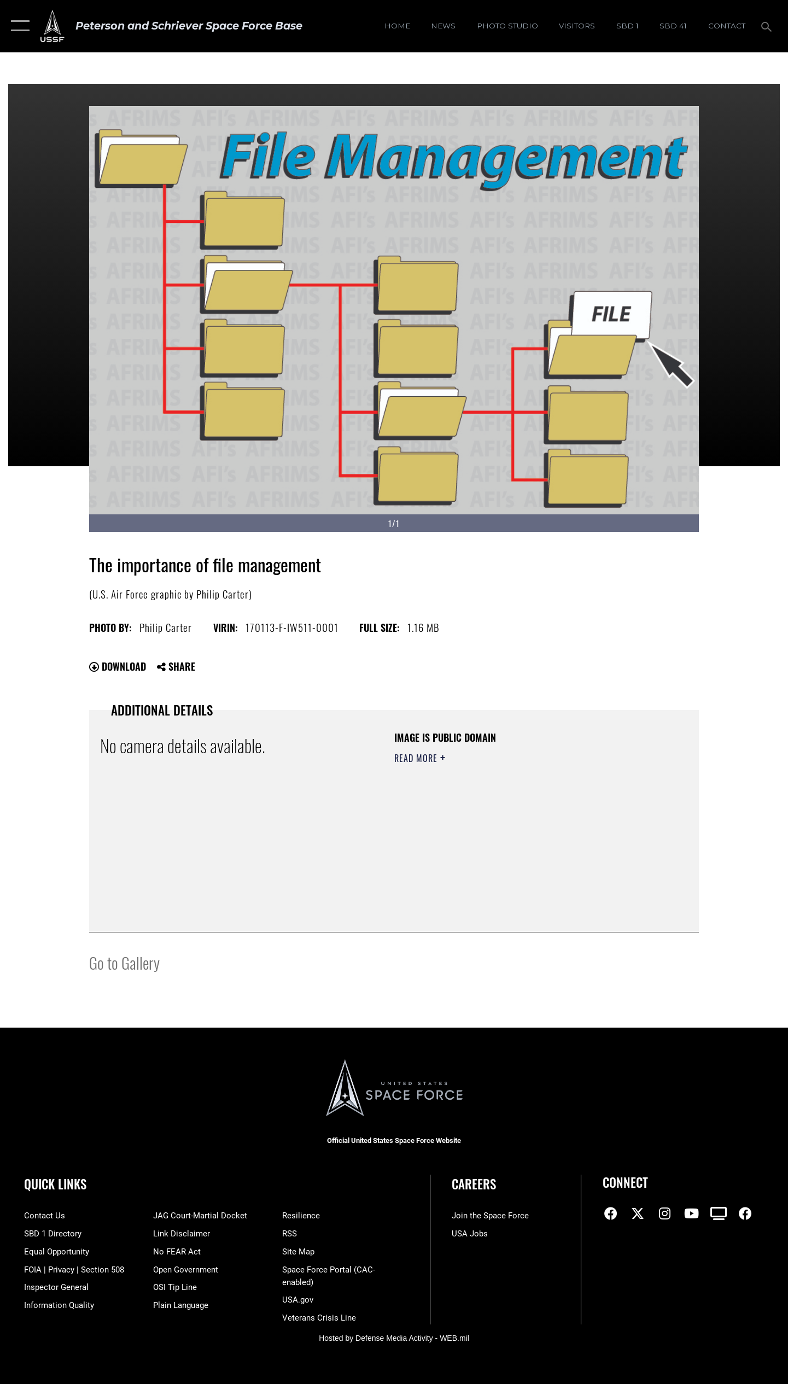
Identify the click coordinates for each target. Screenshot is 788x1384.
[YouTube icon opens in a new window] (691, 1213)
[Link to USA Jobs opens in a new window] (470, 1234)
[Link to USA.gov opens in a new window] (297, 1300)
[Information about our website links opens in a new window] (181, 1234)
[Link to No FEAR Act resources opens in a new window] (177, 1252)
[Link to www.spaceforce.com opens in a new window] (490, 1216)
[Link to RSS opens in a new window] (289, 1234)
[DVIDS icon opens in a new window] (718, 1213)
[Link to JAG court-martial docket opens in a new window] (200, 1216)
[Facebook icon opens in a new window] (611, 1213)
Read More (417, 758)
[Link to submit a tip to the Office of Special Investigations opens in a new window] (175, 1287)
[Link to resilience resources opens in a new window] (301, 1216)
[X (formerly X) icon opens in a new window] (637, 1213)
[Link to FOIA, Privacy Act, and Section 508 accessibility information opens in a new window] (74, 1270)
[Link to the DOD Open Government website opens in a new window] (185, 1270)
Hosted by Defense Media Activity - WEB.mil (394, 1338)
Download (117, 666)
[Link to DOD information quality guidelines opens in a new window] (59, 1305)
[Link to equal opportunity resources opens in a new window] (56, 1252)
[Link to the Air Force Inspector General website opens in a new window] (56, 1287)
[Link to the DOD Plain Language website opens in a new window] (180, 1305)
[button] (18, 26)
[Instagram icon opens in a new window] (664, 1213)
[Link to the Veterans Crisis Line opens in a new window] (319, 1318)
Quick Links (55, 1184)
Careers (474, 1184)
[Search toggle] (768, 26)
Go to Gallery (124, 962)
